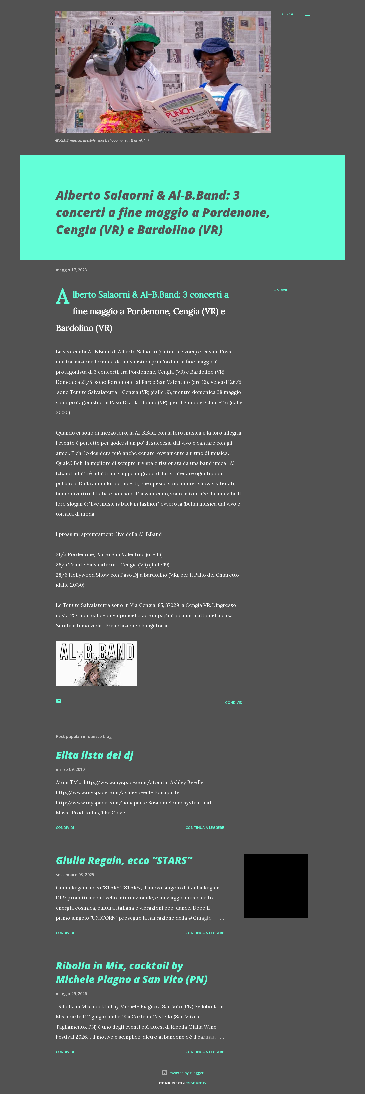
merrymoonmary (196, 1082)
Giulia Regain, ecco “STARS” (124, 860)
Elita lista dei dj (94, 755)
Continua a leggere (205, 827)
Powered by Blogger (183, 1072)
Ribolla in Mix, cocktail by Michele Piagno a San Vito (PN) (132, 972)
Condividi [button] (280, 289)
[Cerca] (287, 14)
